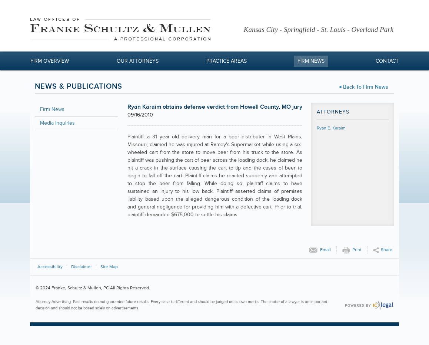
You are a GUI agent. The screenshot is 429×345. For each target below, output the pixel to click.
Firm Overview (49, 61)
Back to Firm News (365, 87)
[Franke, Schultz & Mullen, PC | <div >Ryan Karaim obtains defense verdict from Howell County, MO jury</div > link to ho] (120, 30)
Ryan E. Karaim (331, 128)
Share (386, 250)
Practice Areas (226, 61)
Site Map (109, 267)
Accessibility (50, 267)
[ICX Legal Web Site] (369, 305)
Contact (387, 61)
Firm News (311, 61)
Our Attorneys (138, 61)
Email (325, 250)
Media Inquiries (57, 123)
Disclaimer (81, 267)
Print (357, 250)
